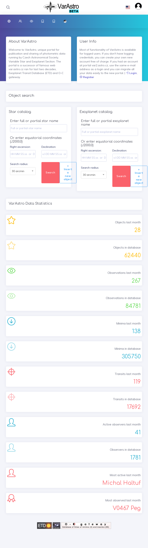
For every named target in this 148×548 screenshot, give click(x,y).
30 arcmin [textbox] (18, 171)
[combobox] (23, 171)
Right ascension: (20, 147)
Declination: (48, 147)
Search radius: (19, 164)
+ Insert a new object (68, 172)
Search (50, 172)
